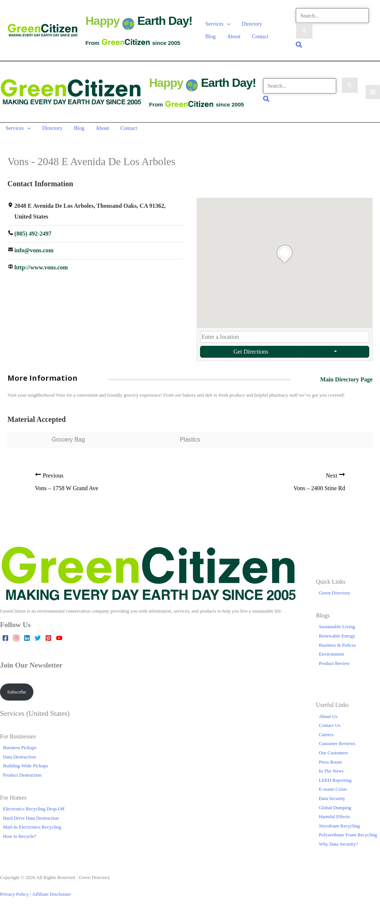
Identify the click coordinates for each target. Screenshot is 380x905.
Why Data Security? (338, 839)
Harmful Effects (334, 811)
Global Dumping (335, 802)
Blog (277, 24)
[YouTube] (59, 633)
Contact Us (329, 720)
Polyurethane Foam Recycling (348, 830)
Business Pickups (19, 742)
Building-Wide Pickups (25, 761)
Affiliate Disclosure (50, 889)
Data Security (332, 793)
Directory (251, 24)
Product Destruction (22, 770)
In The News (331, 766)
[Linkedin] (27, 633)
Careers (326, 729)
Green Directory (334, 588)
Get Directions (250, 347)
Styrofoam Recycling (339, 820)
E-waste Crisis (333, 784)
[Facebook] (5, 633)
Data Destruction (19, 751)
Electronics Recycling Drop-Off (34, 804)
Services (217, 24)
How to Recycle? (19, 831)
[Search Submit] (304, 31)
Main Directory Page (346, 374)
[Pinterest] (48, 633)
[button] (226, 24)
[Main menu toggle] (373, 89)
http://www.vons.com (41, 262)
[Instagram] (16, 633)
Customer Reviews (337, 738)
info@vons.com (33, 245)
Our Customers (333, 748)
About (212, 34)
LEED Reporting (335, 775)
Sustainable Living (337, 621)
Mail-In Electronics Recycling (32, 822)
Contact (237, 34)
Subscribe (16, 686)
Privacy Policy (14, 889)
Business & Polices (337, 640)
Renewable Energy (337, 631)
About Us (328, 711)
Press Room (330, 757)
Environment (331, 649)
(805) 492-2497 (33, 228)
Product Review (334, 658)
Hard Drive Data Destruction (31, 813)
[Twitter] (38, 633)
